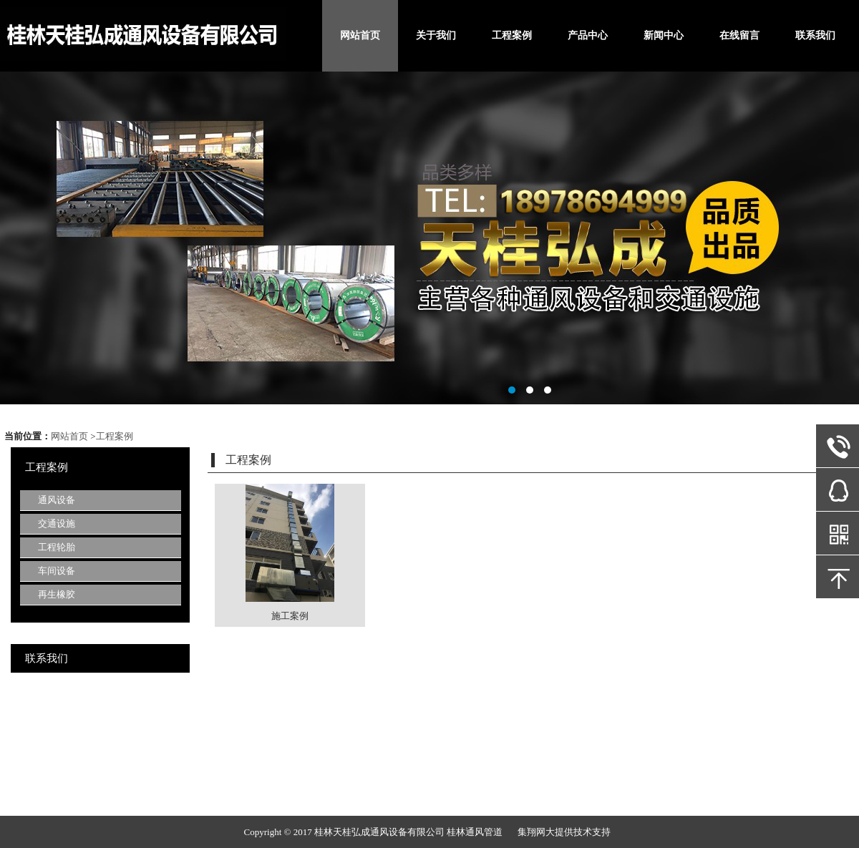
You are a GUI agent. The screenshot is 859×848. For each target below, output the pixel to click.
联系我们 (815, 35)
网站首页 (360, 35)
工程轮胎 (56, 547)
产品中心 (588, 35)
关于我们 (436, 35)
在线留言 (739, 35)
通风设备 (56, 499)
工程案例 (512, 35)
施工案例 (290, 615)
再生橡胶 (56, 594)
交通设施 (56, 523)
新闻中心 (664, 35)
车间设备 (56, 570)
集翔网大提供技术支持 (564, 832)
